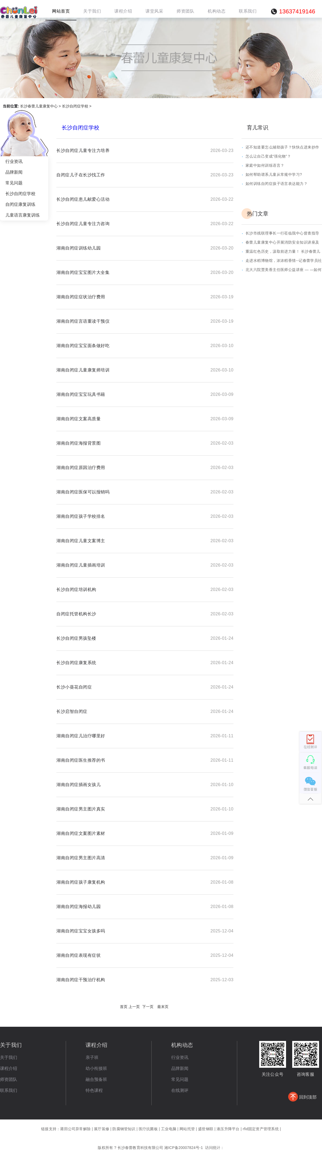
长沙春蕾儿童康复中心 (39, 106)
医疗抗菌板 (148, 1129)
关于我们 (8, 1057)
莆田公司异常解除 (75, 1129)
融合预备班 (96, 1079)
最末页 (163, 1007)
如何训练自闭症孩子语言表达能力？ (277, 183)
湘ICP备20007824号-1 (183, 1147)
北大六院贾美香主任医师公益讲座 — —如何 (283, 269)
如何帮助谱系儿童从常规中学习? (274, 174)
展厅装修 (101, 1129)
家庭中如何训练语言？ (265, 165)
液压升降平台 (228, 1129)
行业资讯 (14, 161)
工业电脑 (168, 1129)
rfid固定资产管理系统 (261, 1129)
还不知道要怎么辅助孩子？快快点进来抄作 (282, 147)
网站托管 (187, 1129)
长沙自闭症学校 (75, 106)
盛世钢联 (205, 1129)
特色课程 (94, 1090)
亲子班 (92, 1057)
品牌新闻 (14, 172)
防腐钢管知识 (123, 1129)
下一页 (147, 1007)
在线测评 (179, 1090)
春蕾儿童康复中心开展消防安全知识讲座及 (282, 242)
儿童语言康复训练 (22, 215)
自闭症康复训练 (20, 204)
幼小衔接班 (96, 1068)
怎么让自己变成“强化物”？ (268, 156)
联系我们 (8, 1090)
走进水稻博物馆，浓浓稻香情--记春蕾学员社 (284, 260)
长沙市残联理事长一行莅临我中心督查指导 (282, 233)
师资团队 (8, 1079)
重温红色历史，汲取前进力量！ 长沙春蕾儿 (283, 251)
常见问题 (14, 183)
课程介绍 (8, 1068)
